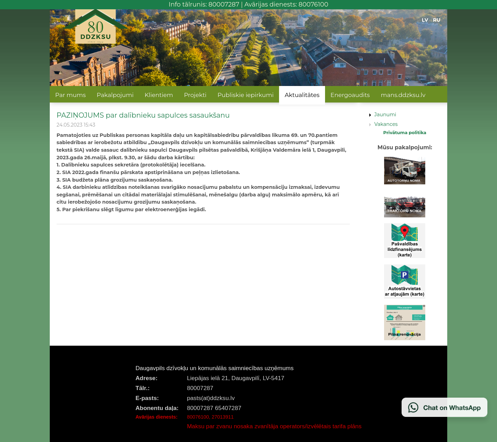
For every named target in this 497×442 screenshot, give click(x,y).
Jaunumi (385, 114)
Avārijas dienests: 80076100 (286, 4)
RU (436, 20)
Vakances (386, 124)
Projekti (195, 94)
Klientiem (159, 94)
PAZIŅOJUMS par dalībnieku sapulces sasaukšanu (143, 115)
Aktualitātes (302, 94)
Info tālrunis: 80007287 (204, 4)
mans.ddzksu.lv (403, 94)
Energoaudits (350, 94)
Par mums (70, 94)
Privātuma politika (405, 132)
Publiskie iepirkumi (246, 94)
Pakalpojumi (115, 94)
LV (425, 20)
